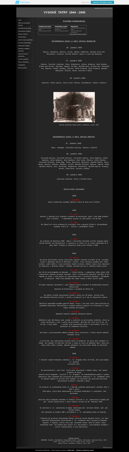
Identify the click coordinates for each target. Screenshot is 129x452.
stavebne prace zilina (45, 26)
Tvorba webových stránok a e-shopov (77, 34)
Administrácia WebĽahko (42, 450)
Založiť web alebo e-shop (102, 2)
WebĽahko (25, 2)
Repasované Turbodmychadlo (75, 27)
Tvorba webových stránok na (62, 450)
